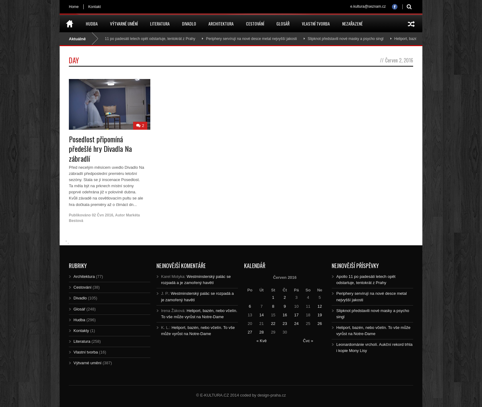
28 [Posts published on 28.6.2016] (261, 332)
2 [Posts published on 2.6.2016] (285, 297)
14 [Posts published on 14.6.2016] (261, 315)
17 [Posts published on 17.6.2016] (296, 315)
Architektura (221, 23)
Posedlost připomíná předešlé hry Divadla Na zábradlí (100, 148)
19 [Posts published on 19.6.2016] (320, 315)
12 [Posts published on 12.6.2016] (320, 306)
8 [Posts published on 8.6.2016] (273, 306)
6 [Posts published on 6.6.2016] (250, 306)
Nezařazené (352, 23)
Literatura (160, 23)
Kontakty (81, 330)
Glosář (283, 23)
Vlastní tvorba (316, 23)
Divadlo (189, 23)
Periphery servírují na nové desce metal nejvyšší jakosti (253, 39)
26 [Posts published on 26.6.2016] (320, 323)
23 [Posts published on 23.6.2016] (284, 323)
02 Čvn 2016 (102, 215)
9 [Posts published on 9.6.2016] (285, 306)
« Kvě (261, 340)
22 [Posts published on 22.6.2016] (273, 323)
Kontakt (94, 7)
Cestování (255, 23)
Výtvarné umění (124, 23)
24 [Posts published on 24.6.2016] (296, 323)
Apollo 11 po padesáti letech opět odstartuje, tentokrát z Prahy (146, 39)
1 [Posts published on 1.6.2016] (273, 297)
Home (74, 7)
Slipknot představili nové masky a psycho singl (347, 39)
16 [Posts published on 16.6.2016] (284, 315)
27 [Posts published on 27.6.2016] (250, 332)
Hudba (92, 23)
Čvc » (308, 340)
